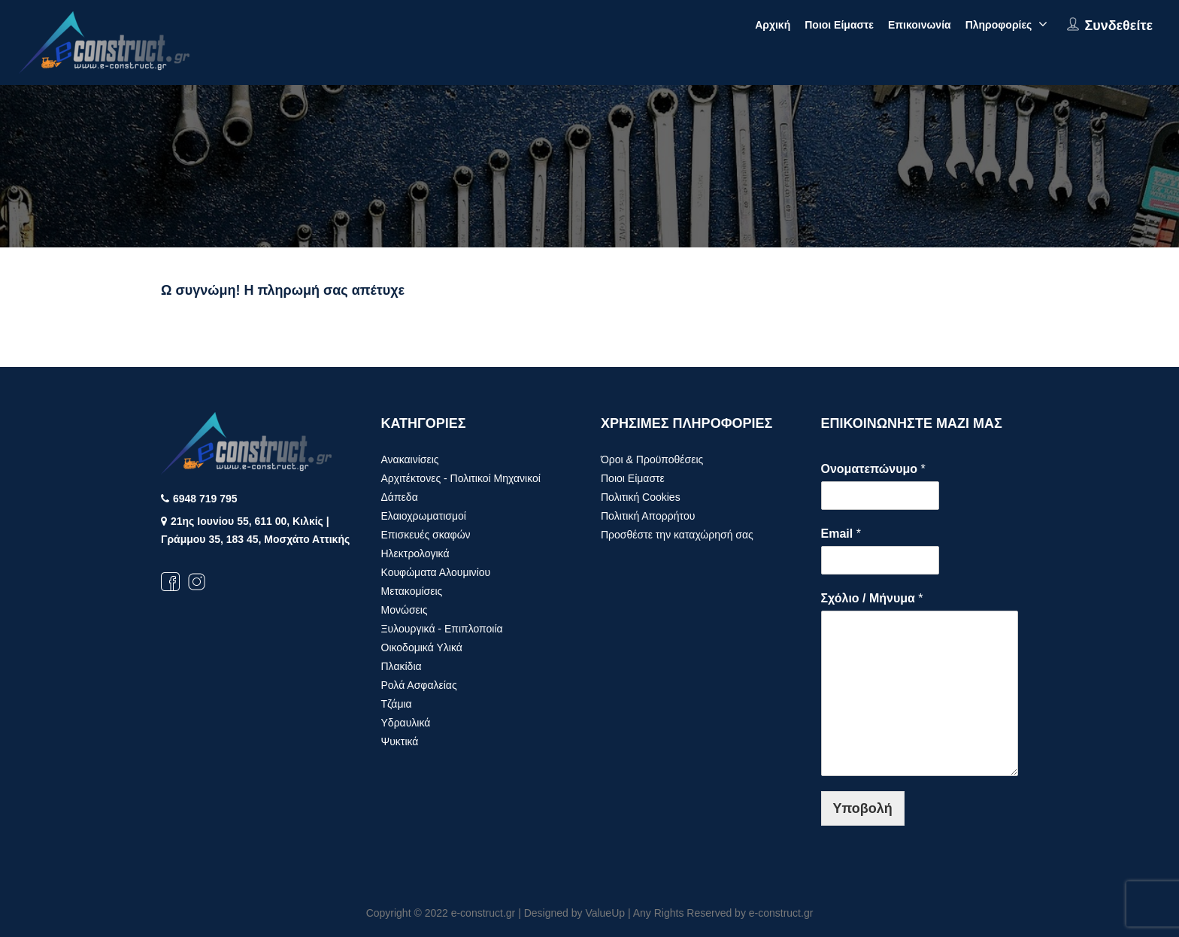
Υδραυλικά (406, 723)
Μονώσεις (404, 610)
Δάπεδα (399, 497)
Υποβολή (863, 808)
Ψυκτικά (400, 741)
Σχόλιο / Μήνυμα (872, 598)
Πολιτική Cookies (640, 497)
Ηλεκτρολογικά (415, 553)
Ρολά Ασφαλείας (419, 685)
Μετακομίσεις (412, 591)
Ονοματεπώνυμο (873, 468)
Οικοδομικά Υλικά (421, 647)
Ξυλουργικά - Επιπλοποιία (442, 629)
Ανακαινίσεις (410, 459)
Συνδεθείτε (1118, 25)
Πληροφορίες (998, 25)
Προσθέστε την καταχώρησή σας (677, 535)
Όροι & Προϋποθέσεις (652, 459)
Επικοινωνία (919, 25)
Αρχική (772, 25)
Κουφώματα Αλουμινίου (436, 572)
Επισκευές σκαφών (426, 535)
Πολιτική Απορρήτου (648, 516)
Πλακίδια (401, 666)
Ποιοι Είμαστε (839, 25)
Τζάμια (396, 704)
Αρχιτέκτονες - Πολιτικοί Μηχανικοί (461, 478)
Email (841, 533)
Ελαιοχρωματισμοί (423, 516)
